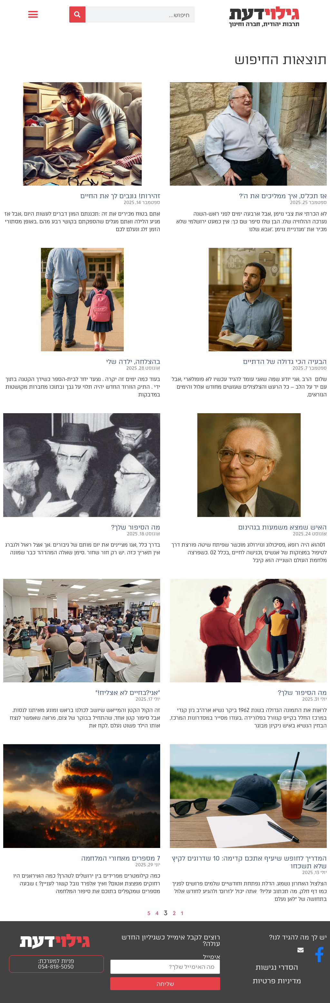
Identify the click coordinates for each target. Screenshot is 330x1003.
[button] (33, 14)
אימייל (211, 956)
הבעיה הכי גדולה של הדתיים (285, 361)
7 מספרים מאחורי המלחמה (120, 858)
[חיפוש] (77, 14)
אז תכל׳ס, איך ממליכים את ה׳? (283, 196)
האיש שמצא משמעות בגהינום (281, 527)
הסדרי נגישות (277, 967)
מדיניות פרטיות (277, 981)
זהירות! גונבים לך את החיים (120, 196)
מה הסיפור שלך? (135, 527)
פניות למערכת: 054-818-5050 (56, 964)
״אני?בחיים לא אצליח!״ (127, 692)
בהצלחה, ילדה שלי (133, 361)
